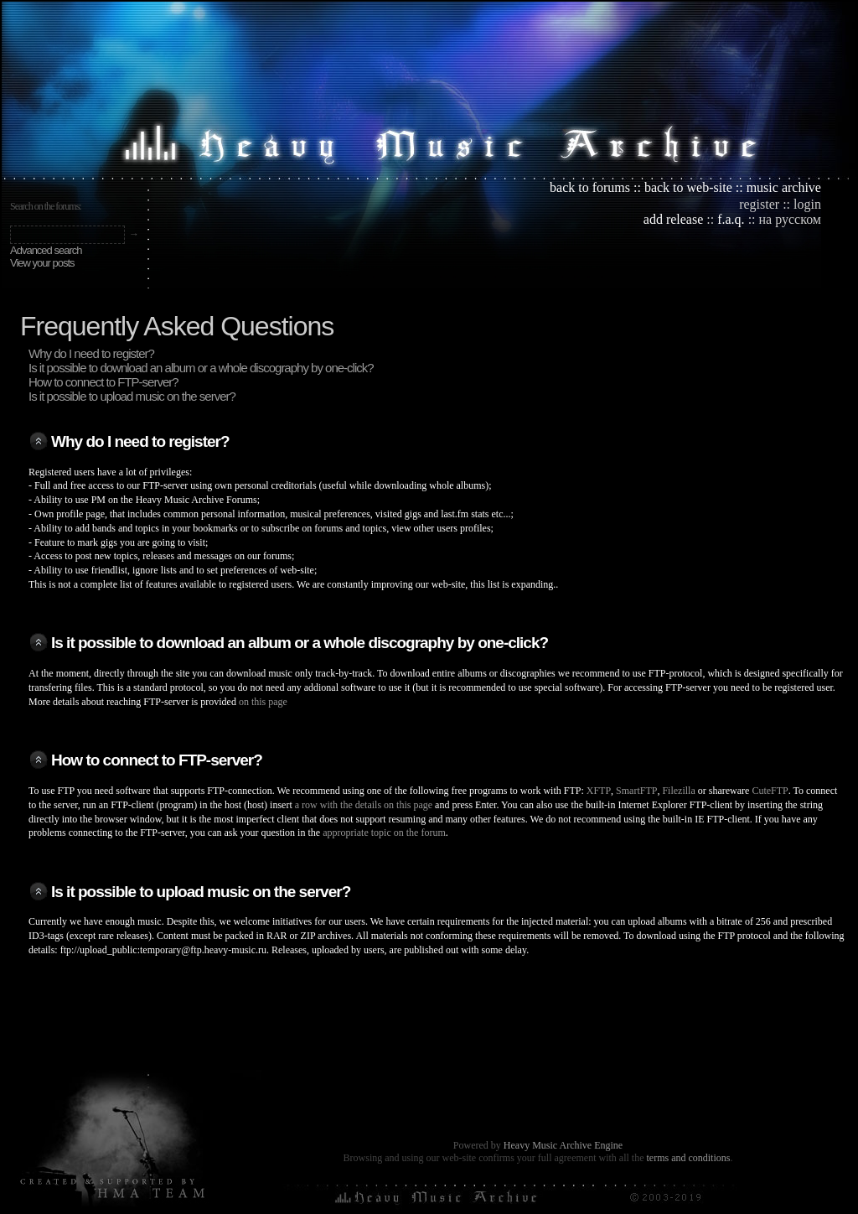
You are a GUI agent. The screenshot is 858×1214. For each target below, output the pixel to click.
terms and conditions (688, 1158)
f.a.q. (730, 219)
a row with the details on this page (363, 805)
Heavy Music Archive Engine (563, 1145)
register (759, 204)
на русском (790, 219)
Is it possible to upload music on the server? (131, 396)
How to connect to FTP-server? (103, 382)
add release (674, 219)
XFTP (599, 790)
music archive (784, 187)
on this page (263, 702)
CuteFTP (770, 790)
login (807, 204)
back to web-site (688, 187)
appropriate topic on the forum (384, 832)
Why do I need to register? (91, 353)
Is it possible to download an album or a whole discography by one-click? (201, 368)
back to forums (590, 187)
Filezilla (678, 790)
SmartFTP (636, 790)
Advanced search (45, 250)
